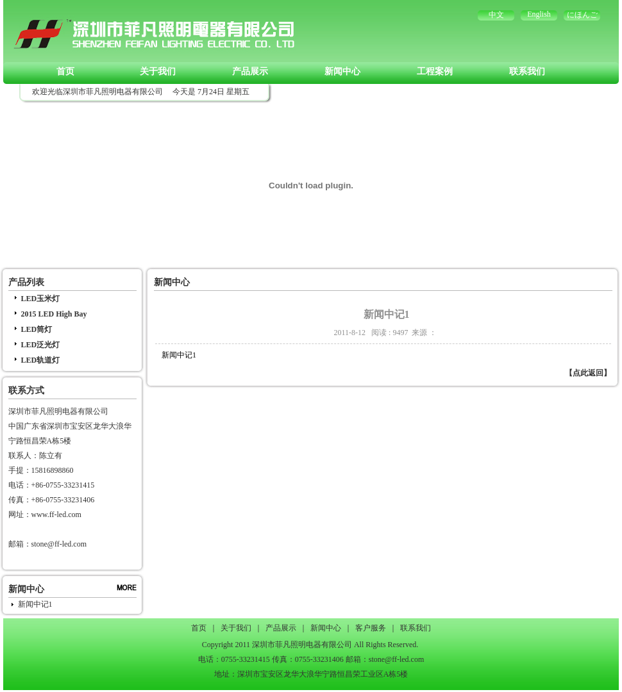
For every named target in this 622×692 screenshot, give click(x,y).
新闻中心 (342, 71)
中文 (496, 14)
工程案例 (435, 71)
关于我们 (158, 71)
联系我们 (527, 71)
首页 (65, 71)
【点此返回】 (588, 372)
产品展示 (250, 71)
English (539, 14)
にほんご (582, 14)
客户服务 (370, 627)
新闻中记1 (35, 604)
